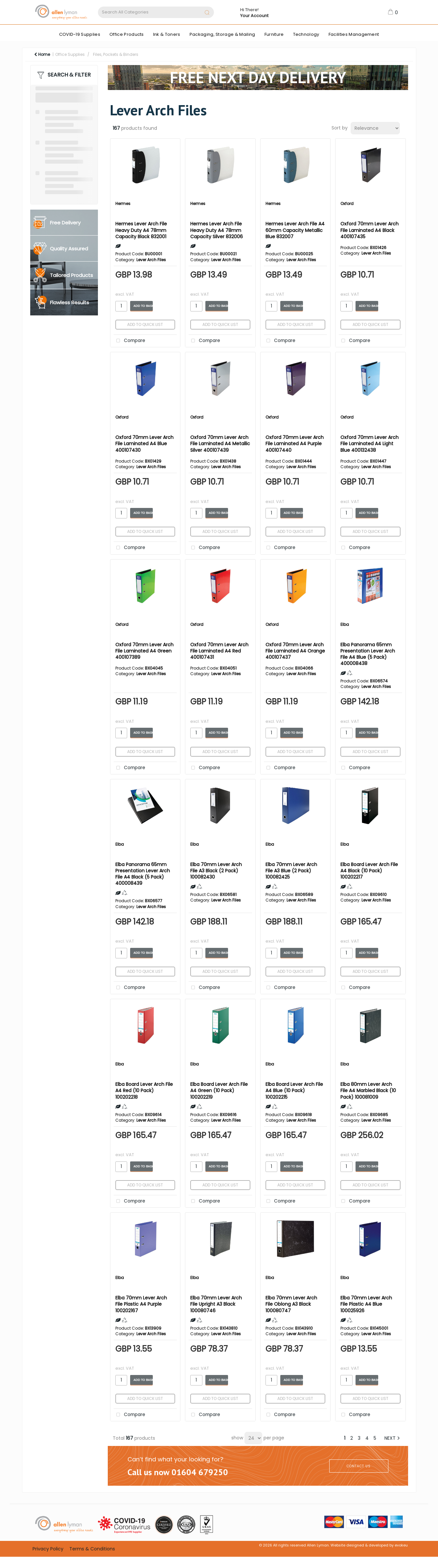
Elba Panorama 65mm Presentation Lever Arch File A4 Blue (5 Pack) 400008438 (367, 654)
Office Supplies (70, 54)
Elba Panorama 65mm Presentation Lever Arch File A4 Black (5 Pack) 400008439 (142, 874)
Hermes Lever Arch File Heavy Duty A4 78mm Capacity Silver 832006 (216, 230)
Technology (306, 34)
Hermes (122, 203)
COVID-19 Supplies (79, 34)
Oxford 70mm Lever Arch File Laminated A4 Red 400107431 (219, 650)
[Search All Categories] (156, 12)
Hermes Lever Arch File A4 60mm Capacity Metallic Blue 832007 (295, 230)
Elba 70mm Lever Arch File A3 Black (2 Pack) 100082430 (216, 870)
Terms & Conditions (92, 1549)
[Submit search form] (207, 13)
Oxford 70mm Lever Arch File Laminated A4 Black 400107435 (369, 230)
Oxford (347, 203)
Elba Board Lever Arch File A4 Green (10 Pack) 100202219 (219, 1090)
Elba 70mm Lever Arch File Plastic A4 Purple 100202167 (141, 1304)
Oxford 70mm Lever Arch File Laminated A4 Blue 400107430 (144, 443)
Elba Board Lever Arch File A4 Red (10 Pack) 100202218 (144, 1090)
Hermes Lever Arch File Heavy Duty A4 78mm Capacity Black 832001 (141, 230)
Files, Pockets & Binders (115, 54)
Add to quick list (145, 324)
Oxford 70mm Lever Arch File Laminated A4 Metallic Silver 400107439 (220, 443)
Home (42, 54)
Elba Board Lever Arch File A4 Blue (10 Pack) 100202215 (294, 1090)
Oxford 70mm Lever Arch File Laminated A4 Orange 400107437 (295, 650)
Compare (129, 340)
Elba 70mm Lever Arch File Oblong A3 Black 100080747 (291, 1304)
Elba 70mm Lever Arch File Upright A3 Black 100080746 (216, 1304)
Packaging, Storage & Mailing (222, 34)
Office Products (126, 34)
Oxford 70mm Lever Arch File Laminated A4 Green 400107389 (144, 650)
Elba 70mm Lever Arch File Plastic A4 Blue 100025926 (366, 1304)
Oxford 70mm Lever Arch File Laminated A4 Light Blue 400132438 (369, 443)
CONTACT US (359, 1466)
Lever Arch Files (151, 260)
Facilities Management (354, 34)
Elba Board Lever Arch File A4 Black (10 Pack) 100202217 (369, 870)
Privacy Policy (48, 1549)
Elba (344, 624)
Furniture (274, 34)
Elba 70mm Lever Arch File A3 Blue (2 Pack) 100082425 (291, 870)
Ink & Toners (166, 34)
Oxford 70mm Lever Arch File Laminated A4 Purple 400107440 (294, 443)
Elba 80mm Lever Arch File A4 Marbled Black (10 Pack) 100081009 (368, 1090)
